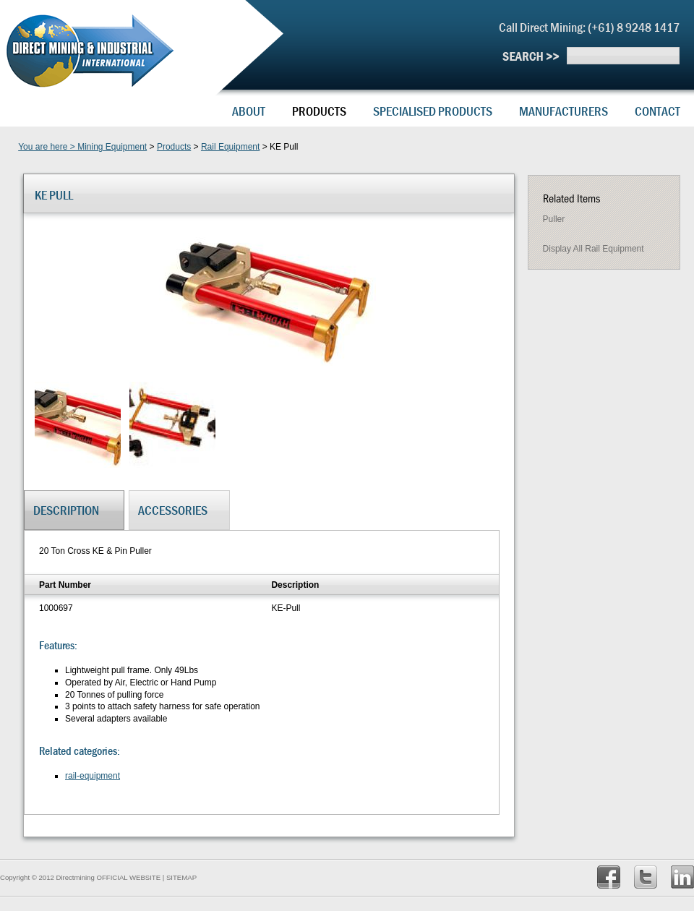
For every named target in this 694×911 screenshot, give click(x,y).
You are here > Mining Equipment (82, 147)
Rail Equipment (230, 147)
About (248, 111)
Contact (657, 111)
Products (319, 111)
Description (66, 510)
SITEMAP (181, 877)
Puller (554, 219)
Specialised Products (432, 111)
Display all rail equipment (593, 249)
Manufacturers (563, 111)
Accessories (172, 510)
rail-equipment (92, 776)
